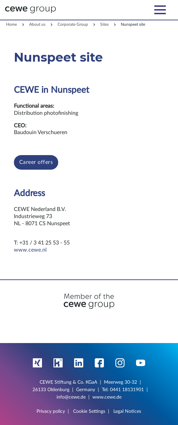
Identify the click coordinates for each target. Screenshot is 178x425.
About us (37, 24)
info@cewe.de (71, 397)
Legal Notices (127, 411)
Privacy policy (51, 411)
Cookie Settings (89, 411)
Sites (104, 24)
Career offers (36, 162)
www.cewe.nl (30, 250)
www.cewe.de (106, 397)
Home (11, 24)
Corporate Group (73, 24)
